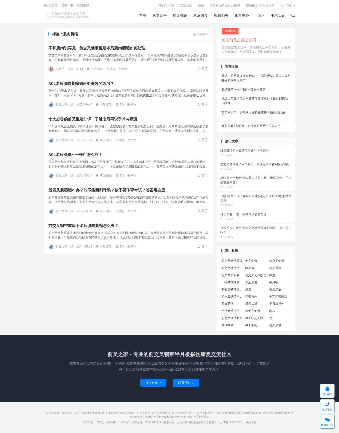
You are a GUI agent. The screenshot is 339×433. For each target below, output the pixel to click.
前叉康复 (275, 325)
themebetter (94, 412)
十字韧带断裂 (278, 296)
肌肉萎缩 (227, 303)
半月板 (273, 282)
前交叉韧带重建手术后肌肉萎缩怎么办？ (83, 225)
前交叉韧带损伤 (255, 275)
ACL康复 (251, 325)
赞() (202, 68)
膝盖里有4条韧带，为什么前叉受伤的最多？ (251, 126)
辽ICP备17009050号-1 (232, 422)
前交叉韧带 (276, 261)
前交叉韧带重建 (232, 261)
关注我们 (286, 5)
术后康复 (200, 15)
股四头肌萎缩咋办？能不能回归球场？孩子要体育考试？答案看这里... (108, 190)
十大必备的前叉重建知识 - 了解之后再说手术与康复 (93, 119)
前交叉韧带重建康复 (232, 289)
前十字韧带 (252, 311)
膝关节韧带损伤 (278, 412)
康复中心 (241, 15)
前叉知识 (180, 15)
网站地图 (114, 412)
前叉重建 (275, 268)
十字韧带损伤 (230, 311)
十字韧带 (251, 261)
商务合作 (153, 382)
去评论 (122, 69)
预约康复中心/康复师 (260, 5)
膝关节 (249, 268)
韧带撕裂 (227, 325)
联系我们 (186, 5)
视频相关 (221, 15)
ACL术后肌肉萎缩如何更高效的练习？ (81, 83)
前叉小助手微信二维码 (225, 5)
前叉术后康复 (230, 275)
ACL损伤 (262, 412)
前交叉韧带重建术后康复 (232, 268)
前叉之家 (66, 412)
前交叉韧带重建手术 (183, 412)
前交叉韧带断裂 (232, 318)
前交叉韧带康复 (246, 412)
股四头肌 (251, 303)
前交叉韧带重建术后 (232, 296)
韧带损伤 (251, 296)
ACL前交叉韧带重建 (256, 318)
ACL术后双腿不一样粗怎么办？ (75, 154)
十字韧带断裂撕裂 (164, 416)
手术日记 (278, 15)
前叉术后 (275, 289)
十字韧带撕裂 (230, 282)
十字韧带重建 (201, 416)
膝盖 (272, 275)
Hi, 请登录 (51, 5)
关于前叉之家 (165, 5)
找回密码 (83, 5)
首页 (142, 15)
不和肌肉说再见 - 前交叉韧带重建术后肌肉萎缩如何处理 (96, 48)
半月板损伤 (276, 303)
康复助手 (159, 15)
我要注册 (67, 5)
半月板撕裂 (145, 416)
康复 (248, 289)
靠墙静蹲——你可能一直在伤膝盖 (243, 89)
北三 (272, 318)
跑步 (272, 311)
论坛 (261, 15)
